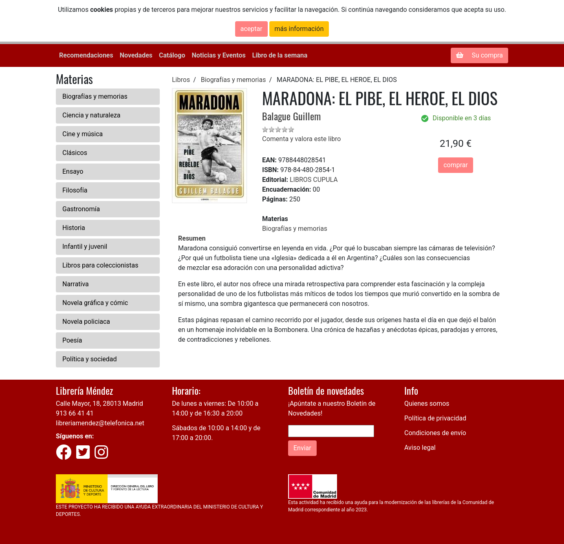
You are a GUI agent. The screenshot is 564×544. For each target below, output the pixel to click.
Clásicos (74, 153)
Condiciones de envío (435, 433)
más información (299, 29)
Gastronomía (81, 209)
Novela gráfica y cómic (95, 303)
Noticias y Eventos (218, 55)
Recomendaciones (86, 55)
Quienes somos (426, 403)
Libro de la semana (280, 55)
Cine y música (82, 134)
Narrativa (75, 284)
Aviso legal (420, 447)
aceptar (251, 29)
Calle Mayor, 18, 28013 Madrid (99, 403)
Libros (181, 80)
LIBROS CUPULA (314, 180)
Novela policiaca (86, 321)
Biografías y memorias (95, 96)
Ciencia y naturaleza (91, 115)
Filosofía (74, 190)
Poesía (72, 340)
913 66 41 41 (75, 413)
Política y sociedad (89, 359)
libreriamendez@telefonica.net (100, 423)
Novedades (136, 55)
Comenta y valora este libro (301, 139)
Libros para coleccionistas (100, 265)
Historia (73, 228)
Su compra (479, 55)
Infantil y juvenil (84, 246)
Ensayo (72, 171)
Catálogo (172, 55)
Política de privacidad (435, 418)
